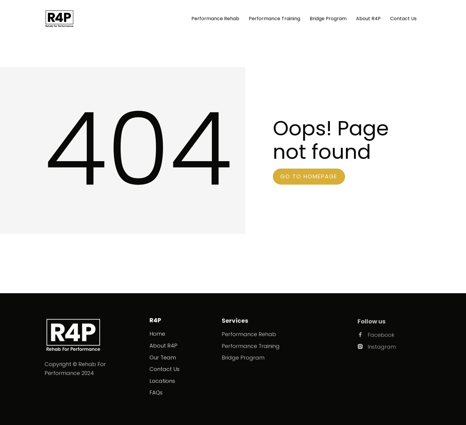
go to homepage (309, 176)
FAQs (156, 392)
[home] (59, 18)
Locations (162, 381)
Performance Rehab (215, 18)
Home (157, 333)
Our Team (162, 357)
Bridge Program (328, 18)
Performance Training (274, 18)
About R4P (368, 18)
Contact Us (403, 18)
